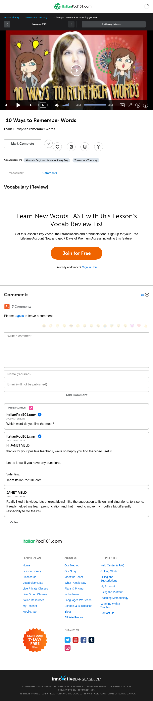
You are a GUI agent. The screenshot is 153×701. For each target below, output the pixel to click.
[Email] (76, 384)
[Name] (76, 374)
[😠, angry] (78, 326)
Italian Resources (33, 600)
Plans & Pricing (74, 588)
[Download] (137, 105)
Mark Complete (22, 143)
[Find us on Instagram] (68, 648)
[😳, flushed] (50, 326)
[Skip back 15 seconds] (6, 105)
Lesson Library (11, 17)
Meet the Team (74, 577)
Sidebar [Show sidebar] (114, 24)
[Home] (73, 9)
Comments (49, 173)
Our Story (70, 571)
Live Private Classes (35, 588)
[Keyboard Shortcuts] (145, 105)
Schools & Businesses (78, 605)
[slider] (65, 105)
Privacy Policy (67, 690)
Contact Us (107, 613)
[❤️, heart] (138, 326)
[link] (7, 24)
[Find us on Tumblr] (91, 640)
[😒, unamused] (64, 326)
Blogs (68, 611)
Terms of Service (117, 693)
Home (26, 565)
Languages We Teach (78, 600)
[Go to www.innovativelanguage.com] (76, 678)
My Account (107, 586)
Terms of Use (86, 690)
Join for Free (77, 253)
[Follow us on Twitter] (68, 640)
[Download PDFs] (84, 146)
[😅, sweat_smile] (91, 326)
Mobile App (29, 611)
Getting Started (109, 571)
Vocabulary (16, 173)
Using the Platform (111, 592)
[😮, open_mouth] (125, 326)
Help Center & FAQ (112, 565)
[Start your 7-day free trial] (35, 640)
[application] (76, 70)
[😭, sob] (105, 326)
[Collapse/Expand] (76, 295)
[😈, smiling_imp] (132, 326)
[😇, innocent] (111, 326)
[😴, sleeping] (118, 326)
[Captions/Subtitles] (122, 105)
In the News (72, 594)
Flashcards (29, 577)
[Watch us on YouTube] (76, 640)
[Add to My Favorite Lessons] (57, 146)
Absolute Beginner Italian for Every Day (47, 160)
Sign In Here (90, 267)
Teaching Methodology (114, 597)
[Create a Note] (71, 146)
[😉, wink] (98, 326)
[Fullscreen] (130, 105)
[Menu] (6, 6)
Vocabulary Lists (33, 582)
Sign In (19, 316)
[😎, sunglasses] (71, 326)
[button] (146, 6)
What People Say (75, 582)
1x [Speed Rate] (43, 105)
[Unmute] (57, 105)
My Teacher (30, 605)
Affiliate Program (75, 617)
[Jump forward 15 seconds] (31, 105)
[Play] (18, 105)
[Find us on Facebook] (83, 640)
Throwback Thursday (36, 17)
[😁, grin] (57, 326)
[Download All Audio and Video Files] (98, 146)
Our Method (72, 565)
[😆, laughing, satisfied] (84, 326)
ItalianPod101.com (120, 686)
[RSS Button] (7, 307)
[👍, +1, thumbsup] (145, 326)
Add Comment (76, 395)
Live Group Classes (35, 594)
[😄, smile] (44, 326)
